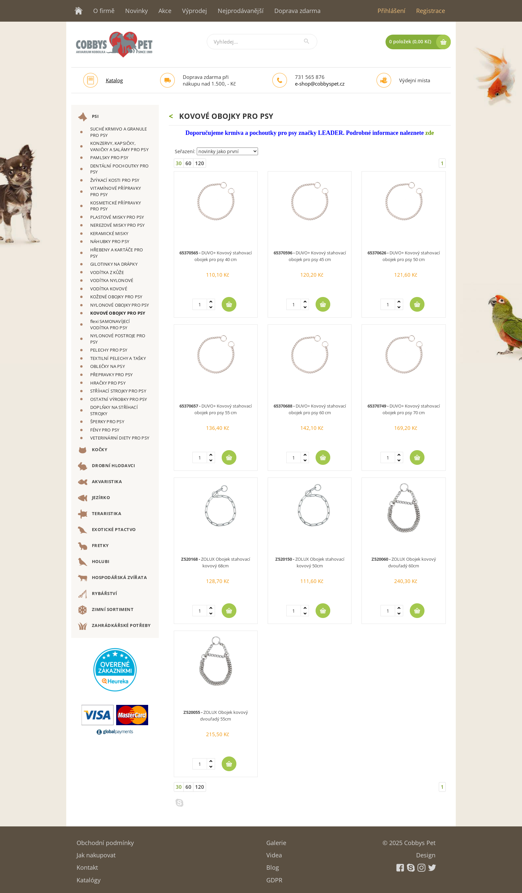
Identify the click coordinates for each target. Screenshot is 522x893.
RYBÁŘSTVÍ (97, 594)
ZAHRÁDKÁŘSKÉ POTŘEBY (114, 626)
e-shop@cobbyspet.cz (320, 83)
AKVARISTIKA (100, 482)
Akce (164, 11)
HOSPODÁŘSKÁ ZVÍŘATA (112, 578)
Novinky (136, 11)
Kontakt (87, 865)
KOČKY (92, 450)
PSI (88, 117)
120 (199, 163)
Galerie (276, 840)
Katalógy (89, 878)
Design (425, 853)
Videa (274, 853)
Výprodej (194, 11)
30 (179, 163)
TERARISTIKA (99, 514)
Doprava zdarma (297, 11)
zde (429, 133)
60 (188, 163)
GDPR (274, 878)
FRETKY (93, 546)
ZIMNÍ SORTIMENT (105, 610)
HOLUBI (94, 562)
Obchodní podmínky (105, 840)
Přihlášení (391, 11)
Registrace (430, 11)
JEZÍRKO (94, 498)
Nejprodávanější (241, 11)
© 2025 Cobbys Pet (409, 840)
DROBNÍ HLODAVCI (106, 466)
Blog (272, 865)
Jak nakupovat (96, 853)
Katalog (114, 80)
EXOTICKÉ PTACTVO (107, 530)
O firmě (104, 11)
